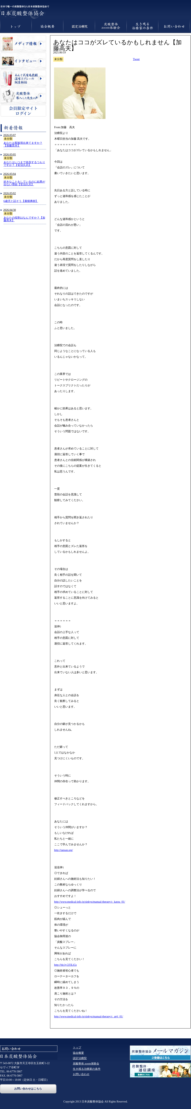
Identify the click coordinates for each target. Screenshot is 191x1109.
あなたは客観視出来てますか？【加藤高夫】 (23, 144)
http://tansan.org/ (63, 850)
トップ (77, 1047)
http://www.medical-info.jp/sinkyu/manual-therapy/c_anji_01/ (88, 1016)
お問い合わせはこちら (28, 1088)
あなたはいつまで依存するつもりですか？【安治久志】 (24, 164)
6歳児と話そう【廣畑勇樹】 (21, 201)
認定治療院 (80, 1058)
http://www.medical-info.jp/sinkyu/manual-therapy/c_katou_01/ (89, 901)
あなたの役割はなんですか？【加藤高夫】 (24, 219)
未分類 (8, 138)
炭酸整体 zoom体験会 (86, 1063)
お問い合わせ (81, 1074)
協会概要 (78, 1052)
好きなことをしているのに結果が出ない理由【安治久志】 (24, 183)
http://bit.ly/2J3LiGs (65, 964)
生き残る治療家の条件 (87, 1068)
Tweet (136, 59)
